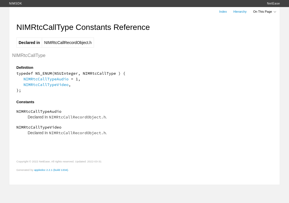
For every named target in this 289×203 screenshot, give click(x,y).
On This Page (265, 11)
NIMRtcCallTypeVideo (46, 84)
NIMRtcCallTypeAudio (46, 78)
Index (223, 11)
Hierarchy (240, 11)
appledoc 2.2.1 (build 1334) (51, 169)
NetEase (273, 3)
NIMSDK (15, 3)
